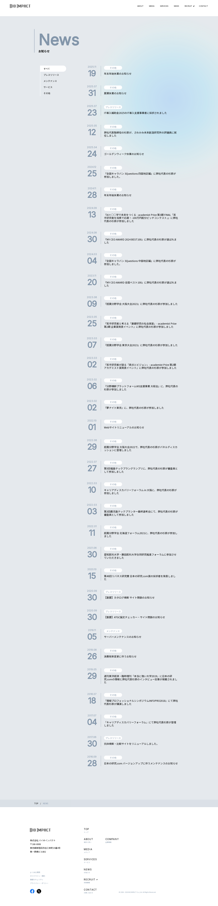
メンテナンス (50, 81)
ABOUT (140, 6)
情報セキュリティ (36, 879)
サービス (48, 87)
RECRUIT (188, 6)
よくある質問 (35, 872)
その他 (47, 93)
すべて (47, 68)
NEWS (176, 6)
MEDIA (151, 6)
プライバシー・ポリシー (39, 883)
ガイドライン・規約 (37, 876)
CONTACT (203, 6)
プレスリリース (51, 74)
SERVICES (164, 6)
